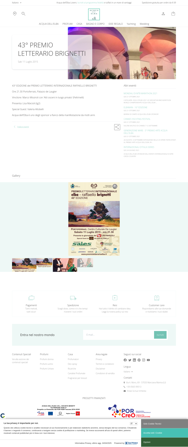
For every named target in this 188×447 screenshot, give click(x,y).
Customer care (156, 305)
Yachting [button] (131, 23)
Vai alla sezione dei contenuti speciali (20, 361)
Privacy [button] (99, 359)
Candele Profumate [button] (76, 373)
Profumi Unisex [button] (47, 368)
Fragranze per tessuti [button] (77, 378)
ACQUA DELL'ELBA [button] (48, 23)
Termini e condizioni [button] (105, 364)
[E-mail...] (118, 334)
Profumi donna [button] (46, 359)
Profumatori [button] (73, 359)
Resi (115, 305)
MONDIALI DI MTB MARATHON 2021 (140, 93)
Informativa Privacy (83, 443)
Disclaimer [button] (100, 368)
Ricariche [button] (72, 368)
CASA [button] (79, 23)
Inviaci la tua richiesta (136, 390)
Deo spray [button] (72, 364)
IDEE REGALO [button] (116, 23)
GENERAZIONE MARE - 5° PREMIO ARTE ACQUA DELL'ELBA (145, 132)
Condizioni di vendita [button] (105, 373)
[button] (117, 127)
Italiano (15, 2)
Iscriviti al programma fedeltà (90, 2)
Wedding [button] (144, 23)
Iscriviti (160, 334)
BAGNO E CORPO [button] (95, 23)
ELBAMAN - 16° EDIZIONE (135, 107)
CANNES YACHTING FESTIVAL (137, 119)
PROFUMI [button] (68, 23)
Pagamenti (31, 305)
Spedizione (73, 305)
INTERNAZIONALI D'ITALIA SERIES (139, 147)
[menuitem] (131, 24)
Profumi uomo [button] (46, 364)
